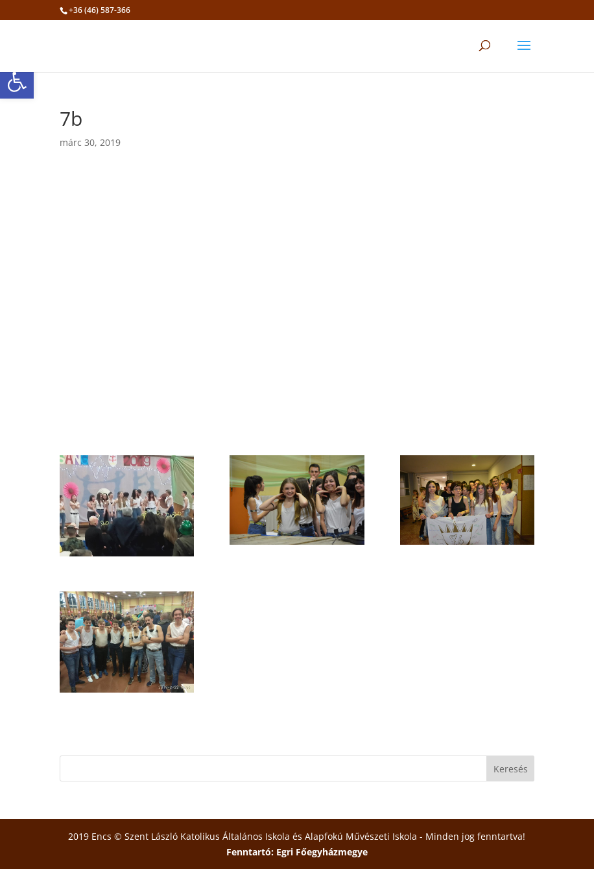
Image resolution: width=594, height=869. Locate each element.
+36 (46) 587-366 (99, 10)
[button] (17, 82)
